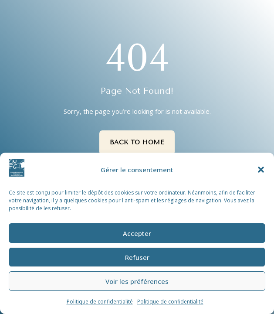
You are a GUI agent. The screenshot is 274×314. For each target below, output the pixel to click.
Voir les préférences (137, 281)
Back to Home (137, 142)
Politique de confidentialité (100, 301)
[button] (261, 169)
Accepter (137, 233)
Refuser (137, 257)
